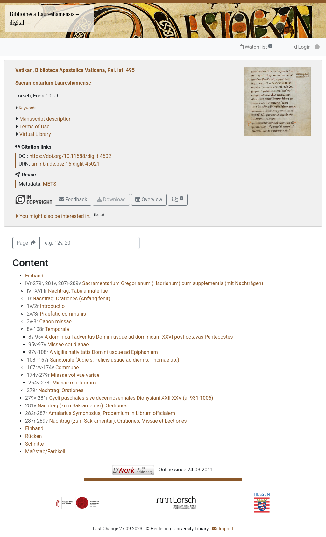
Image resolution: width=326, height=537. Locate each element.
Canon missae (49, 322)
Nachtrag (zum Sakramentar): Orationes (76, 406)
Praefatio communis (56, 314)
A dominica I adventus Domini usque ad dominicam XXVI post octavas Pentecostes (130, 337)
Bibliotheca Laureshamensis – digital (44, 18)
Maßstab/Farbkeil (45, 451)
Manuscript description (45, 119)
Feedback (73, 200)
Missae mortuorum (62, 383)
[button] (178, 200)
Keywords (28, 107)
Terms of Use (34, 127)
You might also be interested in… (56, 216)
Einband (34, 276)
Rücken (33, 436)
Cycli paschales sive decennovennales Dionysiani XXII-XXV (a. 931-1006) (119, 398)
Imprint (226, 529)
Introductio (46, 306)
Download (111, 200)
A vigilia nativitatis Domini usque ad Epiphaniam (93, 352)
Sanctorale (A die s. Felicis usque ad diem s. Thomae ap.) (103, 360)
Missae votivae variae (63, 375)
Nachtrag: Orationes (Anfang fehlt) (68, 299)
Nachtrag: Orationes (55, 390)
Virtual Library (35, 134)
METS (49, 184)
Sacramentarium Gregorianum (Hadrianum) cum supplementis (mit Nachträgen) (144, 283)
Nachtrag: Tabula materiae (67, 291)
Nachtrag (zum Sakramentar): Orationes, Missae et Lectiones (106, 421)
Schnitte (34, 444)
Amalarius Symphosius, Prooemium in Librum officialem (100, 413)
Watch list (256, 47)
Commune (53, 367)
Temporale (48, 329)
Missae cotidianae (58, 344)
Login (301, 47)
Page (26, 243)
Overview (148, 200)
